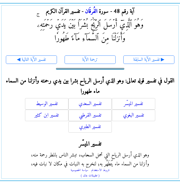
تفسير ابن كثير (46, 115)
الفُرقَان (91, 12)
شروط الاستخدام (100, 170)
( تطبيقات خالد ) (90, 175)
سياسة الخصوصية (79, 170)
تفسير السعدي (90, 103)
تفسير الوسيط (47, 103)
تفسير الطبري (90, 126)
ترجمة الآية (90, 60)
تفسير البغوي (133, 115)
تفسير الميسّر (133, 103)
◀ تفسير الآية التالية (31, 60)
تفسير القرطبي (90, 115)
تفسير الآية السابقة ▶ (148, 60)
